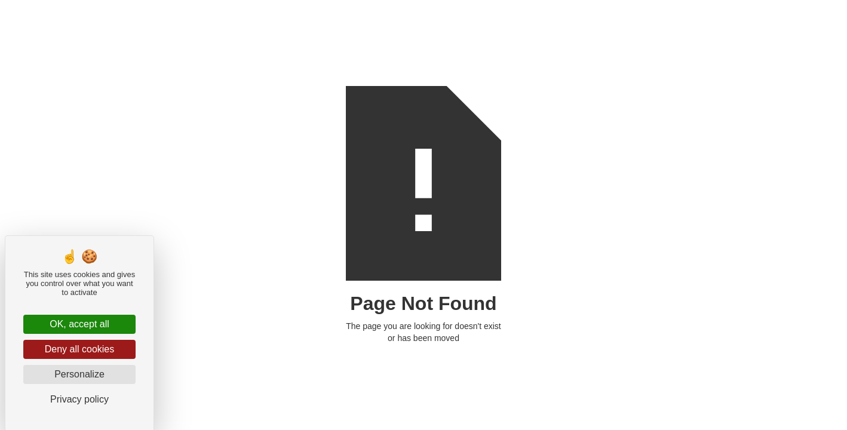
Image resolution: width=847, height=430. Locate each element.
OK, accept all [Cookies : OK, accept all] (79, 324)
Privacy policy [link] (79, 399)
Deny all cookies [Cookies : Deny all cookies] (80, 349)
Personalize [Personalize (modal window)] (79, 374)
